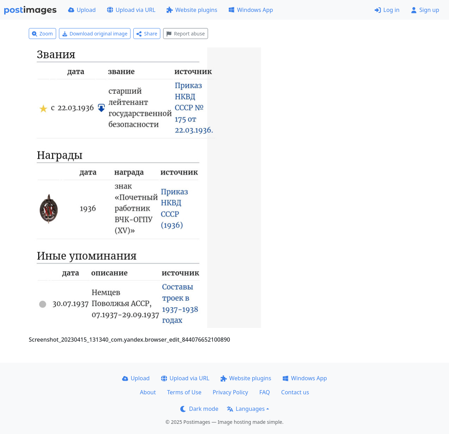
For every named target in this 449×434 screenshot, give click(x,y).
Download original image (95, 33)
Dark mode (199, 409)
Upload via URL (131, 10)
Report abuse (185, 33)
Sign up (425, 10)
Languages (245, 409)
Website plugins (192, 10)
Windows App (250, 10)
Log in (387, 10)
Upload (82, 10)
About (148, 392)
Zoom (42, 33)
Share (146, 33)
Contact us (295, 392)
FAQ (264, 392)
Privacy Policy (230, 392)
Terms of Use (184, 392)
